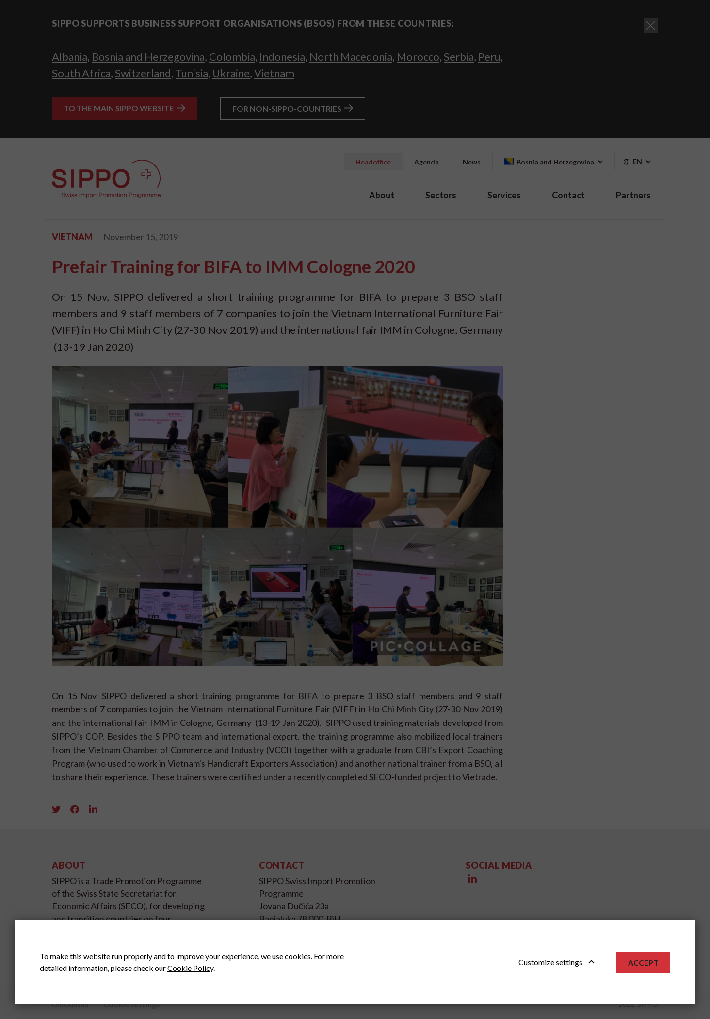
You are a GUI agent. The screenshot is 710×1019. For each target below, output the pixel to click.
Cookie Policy (190, 967)
